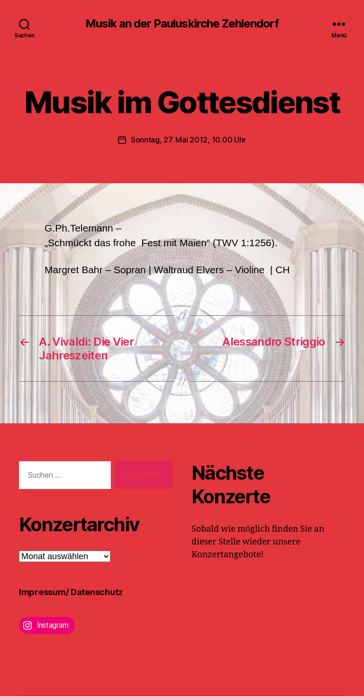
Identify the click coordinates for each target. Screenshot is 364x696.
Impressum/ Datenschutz (71, 592)
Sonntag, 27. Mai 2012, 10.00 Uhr (188, 139)
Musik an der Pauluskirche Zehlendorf (181, 23)
